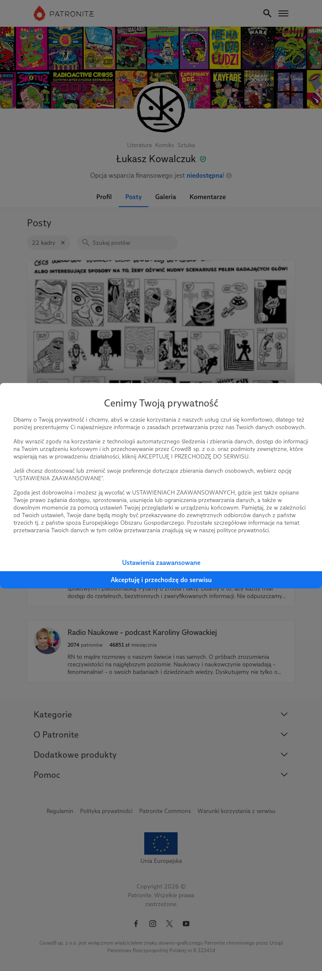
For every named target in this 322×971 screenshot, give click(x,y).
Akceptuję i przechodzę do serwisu (161, 579)
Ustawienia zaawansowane (161, 562)
